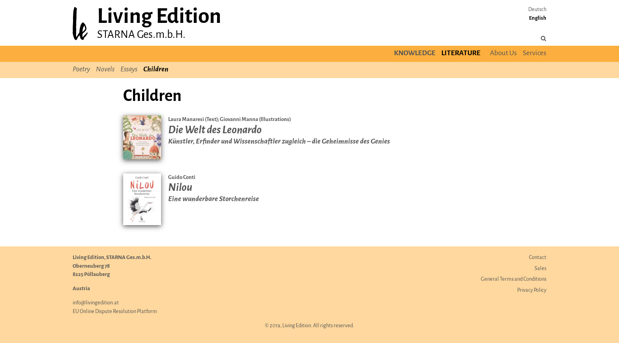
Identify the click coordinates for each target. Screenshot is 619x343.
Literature (460, 53)
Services (534, 53)
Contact (537, 258)
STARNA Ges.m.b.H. (141, 35)
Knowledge (414, 53)
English (537, 18)
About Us (503, 53)
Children (155, 69)
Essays (128, 69)
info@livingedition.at (96, 303)
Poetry (81, 69)
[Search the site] (543, 39)
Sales (540, 269)
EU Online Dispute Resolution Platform (115, 312)
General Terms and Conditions (513, 279)
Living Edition (159, 17)
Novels (105, 69)
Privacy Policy (531, 290)
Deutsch (537, 10)
